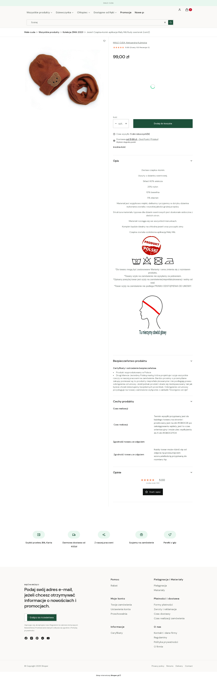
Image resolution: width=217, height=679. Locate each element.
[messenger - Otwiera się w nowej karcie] (42, 638)
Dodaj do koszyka (163, 123)
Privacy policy (158, 666)
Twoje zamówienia (121, 604)
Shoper (45, 666)
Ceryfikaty (117, 633)
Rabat (114, 585)
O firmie (158, 646)
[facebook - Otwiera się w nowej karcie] (26, 638)
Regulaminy (160, 637)
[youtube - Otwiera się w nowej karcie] (48, 638)
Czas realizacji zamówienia (169, 618)
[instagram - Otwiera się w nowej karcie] (31, 638)
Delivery (179, 666)
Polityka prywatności (166, 642)
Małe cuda (29, 32)
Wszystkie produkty (49, 32)
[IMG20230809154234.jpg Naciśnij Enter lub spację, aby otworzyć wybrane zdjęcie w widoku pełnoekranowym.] (64, 79)
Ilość (115, 117)
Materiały (159, 590)
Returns (169, 666)
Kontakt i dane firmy (165, 633)
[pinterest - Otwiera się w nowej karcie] (37, 638)
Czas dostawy (162, 613)
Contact (189, 666)
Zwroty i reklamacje (165, 609)
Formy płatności (163, 604)
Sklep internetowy (107, 675)
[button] (170, 22)
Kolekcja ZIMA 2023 (73, 32)
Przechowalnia (119, 613)
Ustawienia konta (121, 609)
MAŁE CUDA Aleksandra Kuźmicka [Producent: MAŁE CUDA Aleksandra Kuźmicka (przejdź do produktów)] (130, 42)
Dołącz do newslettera (42, 617)
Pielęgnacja (160, 585)
